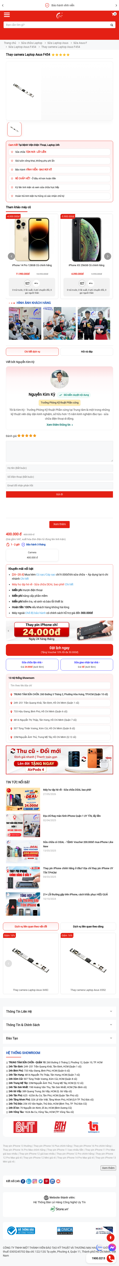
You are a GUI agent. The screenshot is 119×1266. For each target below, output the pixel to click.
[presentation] (35, 508)
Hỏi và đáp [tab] (87, 351)
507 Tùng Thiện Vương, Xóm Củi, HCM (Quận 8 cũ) (43, 1079)
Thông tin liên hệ (59, 1011)
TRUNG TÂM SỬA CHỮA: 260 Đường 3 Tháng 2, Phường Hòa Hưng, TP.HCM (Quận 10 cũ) (61, 694)
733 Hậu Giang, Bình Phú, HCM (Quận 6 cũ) (39, 1070)
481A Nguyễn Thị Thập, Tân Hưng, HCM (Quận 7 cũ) (44, 1075)
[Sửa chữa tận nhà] (32, 665)
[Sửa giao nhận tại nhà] (86, 665)
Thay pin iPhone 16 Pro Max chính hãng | (25, 1149)
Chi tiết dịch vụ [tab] (32, 351)
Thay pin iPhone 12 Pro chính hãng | (76, 1153)
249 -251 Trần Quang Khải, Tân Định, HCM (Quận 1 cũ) (45, 1066)
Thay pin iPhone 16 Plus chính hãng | (53, 1146)
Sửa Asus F (80, 42)
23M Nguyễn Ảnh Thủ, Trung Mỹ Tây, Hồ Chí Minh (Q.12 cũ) (45, 737)
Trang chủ (10, 42)
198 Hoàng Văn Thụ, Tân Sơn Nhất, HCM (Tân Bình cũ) (48, 1087)
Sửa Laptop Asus (57, 42)
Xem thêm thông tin (58, 424)
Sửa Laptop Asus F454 (22, 46)
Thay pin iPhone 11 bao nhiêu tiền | (66, 1149)
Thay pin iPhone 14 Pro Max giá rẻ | (76, 1157)
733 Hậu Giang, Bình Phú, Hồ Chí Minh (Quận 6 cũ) (40, 711)
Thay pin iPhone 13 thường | (18, 1146)
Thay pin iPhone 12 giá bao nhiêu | (38, 1153)
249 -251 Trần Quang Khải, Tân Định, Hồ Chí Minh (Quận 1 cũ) (46, 702)
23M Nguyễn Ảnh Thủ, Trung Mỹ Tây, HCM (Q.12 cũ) (46, 1083)
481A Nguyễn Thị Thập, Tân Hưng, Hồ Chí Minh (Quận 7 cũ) (45, 720)
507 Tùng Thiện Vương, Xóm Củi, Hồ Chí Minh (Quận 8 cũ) (44, 728)
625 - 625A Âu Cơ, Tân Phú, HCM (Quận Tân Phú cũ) (43, 1095)
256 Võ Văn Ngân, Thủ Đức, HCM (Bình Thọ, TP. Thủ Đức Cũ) (48, 1103)
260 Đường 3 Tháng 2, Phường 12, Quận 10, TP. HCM (54, 1062)
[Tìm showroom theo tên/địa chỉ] (59, 685)
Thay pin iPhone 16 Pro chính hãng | (93, 1146)
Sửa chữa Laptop (31, 42)
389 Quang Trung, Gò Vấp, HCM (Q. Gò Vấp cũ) (40, 1091)
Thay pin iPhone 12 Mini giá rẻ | (40, 1157)
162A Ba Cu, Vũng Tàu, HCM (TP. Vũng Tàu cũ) (41, 1112)
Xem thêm (108, 1168)
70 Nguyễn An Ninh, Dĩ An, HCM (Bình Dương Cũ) (40, 1108)
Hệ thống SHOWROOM (23, 1053)
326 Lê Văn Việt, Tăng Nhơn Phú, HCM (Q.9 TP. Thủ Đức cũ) (51, 1099)
